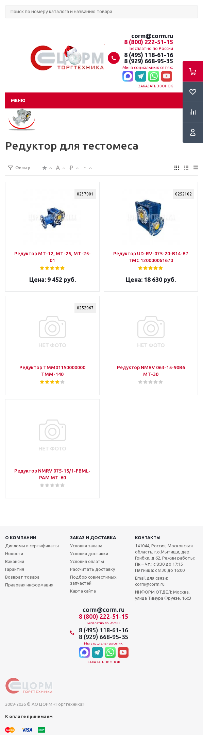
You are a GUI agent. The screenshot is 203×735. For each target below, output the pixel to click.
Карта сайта (83, 590)
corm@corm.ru (152, 36)
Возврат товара (22, 577)
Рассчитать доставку (92, 569)
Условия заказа (86, 545)
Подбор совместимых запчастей (93, 580)
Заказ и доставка (93, 537)
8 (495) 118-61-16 (148, 55)
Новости (14, 553)
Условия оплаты (87, 561)
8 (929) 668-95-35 (148, 61)
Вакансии (14, 561)
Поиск (9, 24)
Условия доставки (89, 553)
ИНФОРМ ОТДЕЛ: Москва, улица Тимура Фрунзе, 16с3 (163, 594)
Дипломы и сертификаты (32, 545)
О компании (20, 537)
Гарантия (14, 569)
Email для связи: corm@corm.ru (151, 581)
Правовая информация (29, 584)
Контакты (147, 537)
